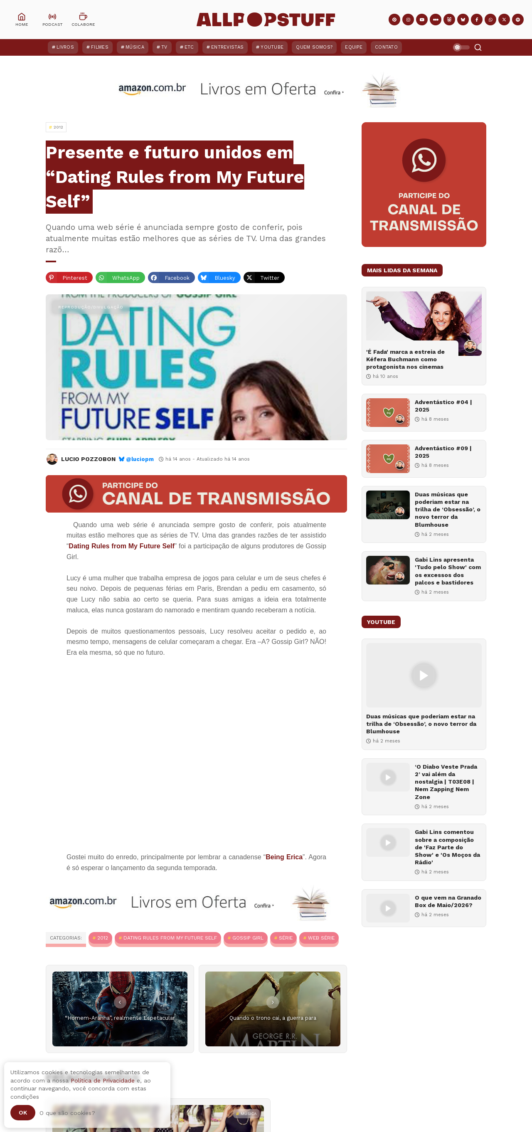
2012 (102, 938)
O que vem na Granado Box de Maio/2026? (448, 901)
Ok (23, 1112)
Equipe (353, 47)
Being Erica (284, 857)
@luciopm (140, 459)
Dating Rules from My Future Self (170, 938)
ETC (189, 47)
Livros (65, 47)
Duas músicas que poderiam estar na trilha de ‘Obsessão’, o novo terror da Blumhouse (447, 509)
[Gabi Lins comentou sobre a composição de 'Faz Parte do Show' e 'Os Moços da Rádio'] (388, 842)
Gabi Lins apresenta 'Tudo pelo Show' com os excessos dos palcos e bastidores (448, 571)
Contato (386, 47)
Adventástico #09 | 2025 (443, 452)
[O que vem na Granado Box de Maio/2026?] (388, 908)
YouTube (272, 47)
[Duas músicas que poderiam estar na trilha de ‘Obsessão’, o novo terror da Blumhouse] (388, 505)
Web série (321, 938)
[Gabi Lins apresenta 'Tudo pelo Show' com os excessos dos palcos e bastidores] (388, 570)
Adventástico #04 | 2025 (443, 406)
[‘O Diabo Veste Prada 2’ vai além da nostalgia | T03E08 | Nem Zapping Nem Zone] (388, 777)
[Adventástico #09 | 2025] (388, 458)
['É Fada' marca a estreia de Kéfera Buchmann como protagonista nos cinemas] (424, 323)
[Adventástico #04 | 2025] (388, 412)
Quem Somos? (314, 47)
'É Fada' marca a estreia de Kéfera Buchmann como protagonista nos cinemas (405, 359)
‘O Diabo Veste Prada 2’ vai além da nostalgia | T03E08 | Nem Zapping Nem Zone (446, 781)
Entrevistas (227, 47)
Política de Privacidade (103, 1080)
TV (164, 47)
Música (135, 47)
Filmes (99, 47)
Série (286, 938)
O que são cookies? (67, 1113)
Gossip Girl (248, 938)
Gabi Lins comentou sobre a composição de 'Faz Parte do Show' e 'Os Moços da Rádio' (447, 847)
